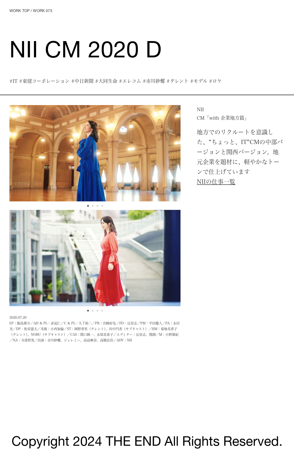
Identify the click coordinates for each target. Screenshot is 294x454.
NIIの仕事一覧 (216, 181)
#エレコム (130, 81)
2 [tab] (93, 207)
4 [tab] (103, 207)
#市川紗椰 (154, 81)
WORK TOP (19, 11)
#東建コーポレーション (44, 81)
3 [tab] (98, 207)
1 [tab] (89, 207)
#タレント (178, 81)
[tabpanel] (95, 153)
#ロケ (215, 81)
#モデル (198, 81)
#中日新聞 (82, 81)
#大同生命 (106, 81)
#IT (13, 81)
